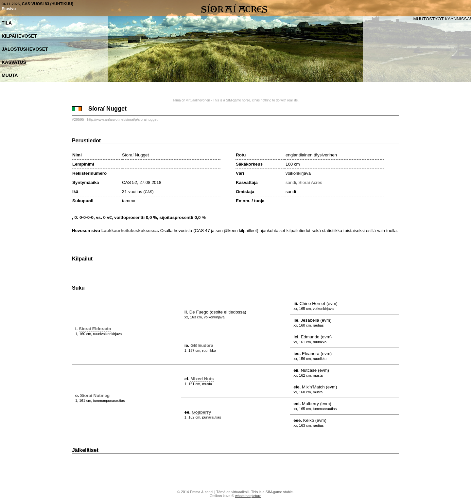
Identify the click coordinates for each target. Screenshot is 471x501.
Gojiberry (201, 412)
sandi (291, 182)
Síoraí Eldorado (95, 328)
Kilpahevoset (19, 36)
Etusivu (9, 9)
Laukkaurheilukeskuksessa (129, 230)
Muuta (10, 75)
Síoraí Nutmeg (95, 395)
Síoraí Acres (310, 182)
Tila (7, 23)
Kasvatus (14, 62)
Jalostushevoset (25, 49)
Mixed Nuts (202, 378)
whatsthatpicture (248, 496)
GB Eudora (201, 345)
